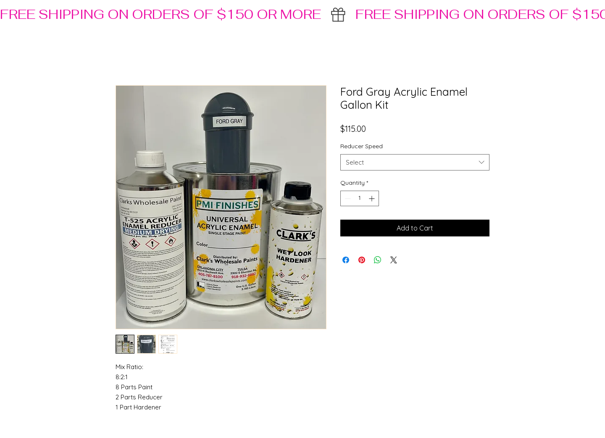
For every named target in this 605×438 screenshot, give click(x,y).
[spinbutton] (359, 198)
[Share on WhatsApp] (378, 260)
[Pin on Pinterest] (362, 260)
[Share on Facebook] (346, 260)
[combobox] (414, 162)
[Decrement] (347, 198)
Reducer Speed (361, 146)
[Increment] (372, 198)
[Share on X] (394, 260)
